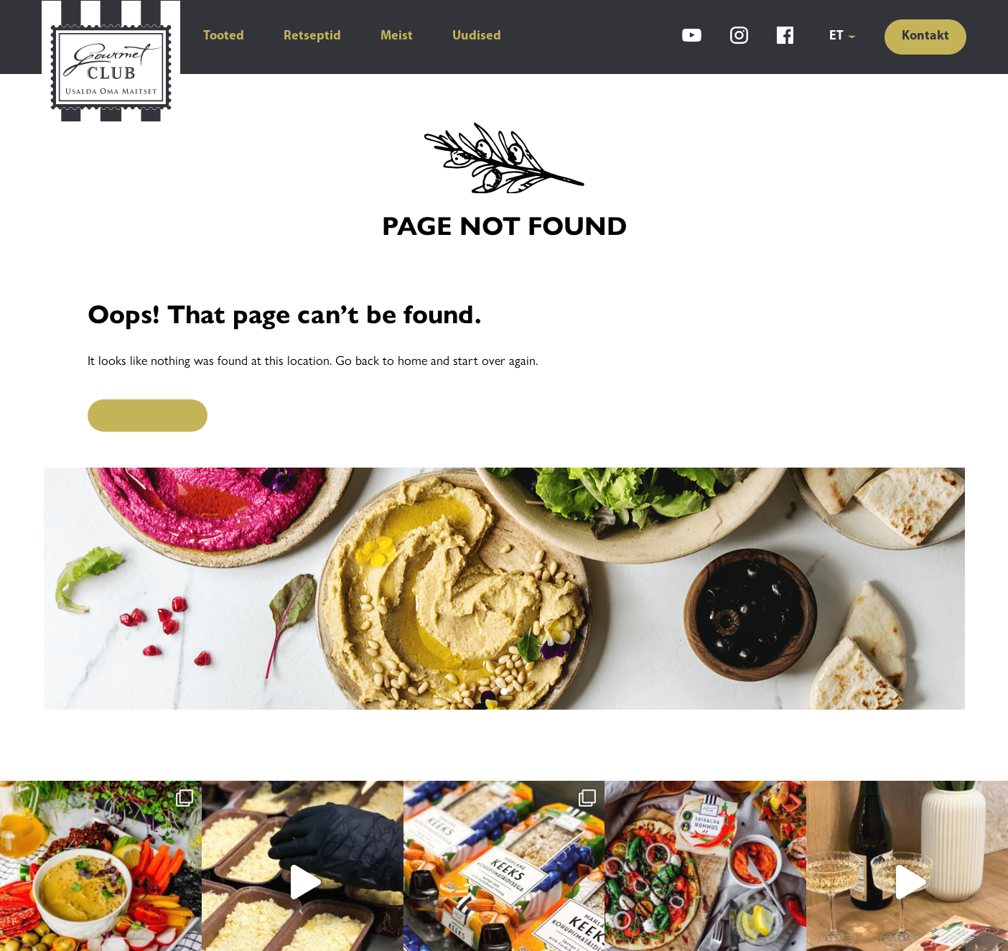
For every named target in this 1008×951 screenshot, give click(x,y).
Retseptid (312, 36)
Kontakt (925, 36)
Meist (397, 36)
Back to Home (147, 415)
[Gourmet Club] (111, 63)
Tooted (223, 36)
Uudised (476, 36)
